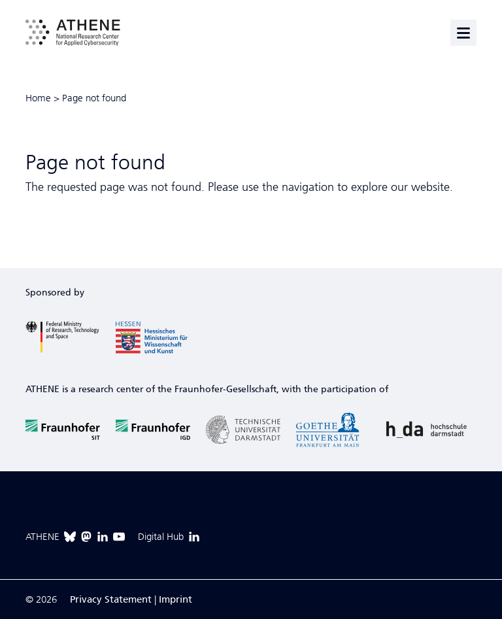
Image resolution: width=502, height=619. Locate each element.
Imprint (175, 599)
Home (38, 98)
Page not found (94, 98)
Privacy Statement (111, 599)
